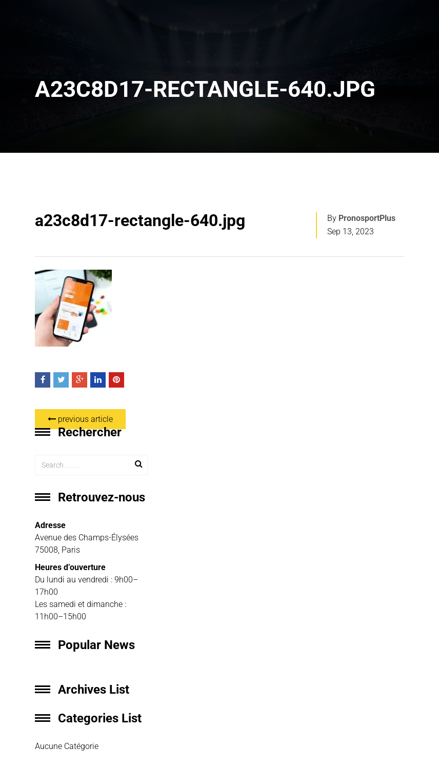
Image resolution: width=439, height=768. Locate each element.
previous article (80, 419)
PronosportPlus (366, 218)
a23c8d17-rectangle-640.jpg (140, 220)
